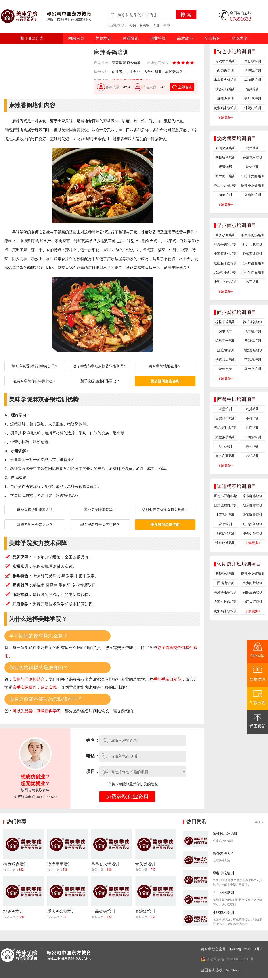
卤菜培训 (225, 195)
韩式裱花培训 (253, 322)
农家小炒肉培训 (225, 602)
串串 (166, 25)
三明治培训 (252, 437)
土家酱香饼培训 (225, 254)
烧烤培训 (252, 167)
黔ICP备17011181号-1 (246, 949)
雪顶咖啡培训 (253, 515)
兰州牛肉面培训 (252, 272)
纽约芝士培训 (225, 341)
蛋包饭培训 (252, 70)
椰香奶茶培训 (253, 533)
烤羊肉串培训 (225, 176)
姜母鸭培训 (252, 98)
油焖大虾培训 (253, 602)
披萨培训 (252, 428)
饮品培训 (225, 524)
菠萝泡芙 (225, 369)
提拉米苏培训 (225, 322)
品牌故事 (185, 38)
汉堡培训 (225, 409)
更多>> (260, 822)
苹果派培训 (252, 359)
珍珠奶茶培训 (225, 543)
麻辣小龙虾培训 (252, 185)
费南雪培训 (252, 341)
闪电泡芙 (225, 331)
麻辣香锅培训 (225, 573)
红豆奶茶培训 (253, 524)
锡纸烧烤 (225, 167)
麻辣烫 (144, 25)
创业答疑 (158, 38)
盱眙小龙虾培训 (252, 176)
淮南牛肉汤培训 (252, 235)
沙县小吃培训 (225, 89)
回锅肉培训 (225, 583)
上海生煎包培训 (225, 282)
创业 (156, 25)
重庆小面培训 (225, 235)
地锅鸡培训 (252, 108)
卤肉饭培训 (225, 70)
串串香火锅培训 (225, 80)
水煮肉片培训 (253, 583)
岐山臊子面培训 (225, 263)
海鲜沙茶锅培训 (225, 592)
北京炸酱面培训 (252, 263)
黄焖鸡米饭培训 (225, 108)
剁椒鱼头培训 (253, 592)
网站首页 (76, 38)
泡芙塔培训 (252, 331)
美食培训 (103, 38)
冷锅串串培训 (225, 61)
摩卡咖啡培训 (253, 496)
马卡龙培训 (252, 369)
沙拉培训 (225, 446)
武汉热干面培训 (225, 272)
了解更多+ (225, 117)
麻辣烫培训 (225, 98)
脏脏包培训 (225, 350)
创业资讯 (131, 38)
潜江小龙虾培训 (225, 185)
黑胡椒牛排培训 (225, 428)
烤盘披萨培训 (225, 437)
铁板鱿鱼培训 (225, 157)
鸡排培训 (252, 409)
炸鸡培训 (252, 456)
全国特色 (212, 38)
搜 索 (186, 15)
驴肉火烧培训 (225, 148)
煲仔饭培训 (252, 61)
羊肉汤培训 (252, 80)
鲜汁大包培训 (253, 244)
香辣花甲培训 (253, 157)
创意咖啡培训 (253, 505)
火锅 (132, 25)
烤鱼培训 (252, 148)
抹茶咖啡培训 (225, 515)
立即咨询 (182, 87)
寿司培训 (252, 446)
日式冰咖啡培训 (225, 505)
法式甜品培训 (225, 359)
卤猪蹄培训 (252, 195)
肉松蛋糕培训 (253, 350)
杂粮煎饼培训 (253, 254)
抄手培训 (252, 282)
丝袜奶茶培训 (225, 533)
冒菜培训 (252, 89)
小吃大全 (240, 38)
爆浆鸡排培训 (225, 418)
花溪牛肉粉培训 (225, 244)
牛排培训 (252, 418)
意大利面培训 (225, 456)
